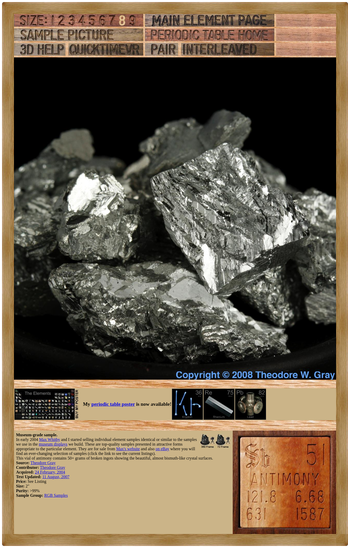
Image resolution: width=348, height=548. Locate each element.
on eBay (162, 449)
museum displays (53, 444)
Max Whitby (49, 439)
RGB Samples (56, 495)
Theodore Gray (43, 463)
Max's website (128, 449)
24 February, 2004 (50, 472)
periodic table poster (113, 404)
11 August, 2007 (56, 477)
